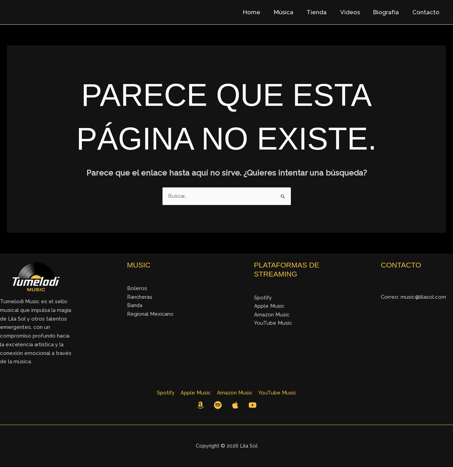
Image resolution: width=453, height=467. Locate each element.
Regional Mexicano (150, 314)
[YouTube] (253, 405)
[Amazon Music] (200, 405)
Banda (134, 306)
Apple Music (269, 306)
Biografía (388, 12)
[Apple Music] (235, 405)
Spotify (263, 298)
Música (290, 12)
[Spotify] (218, 405)
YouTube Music (273, 323)
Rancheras (140, 297)
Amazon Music (272, 315)
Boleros (137, 288)
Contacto (426, 12)
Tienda (322, 12)
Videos (354, 12)
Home (260, 12)
